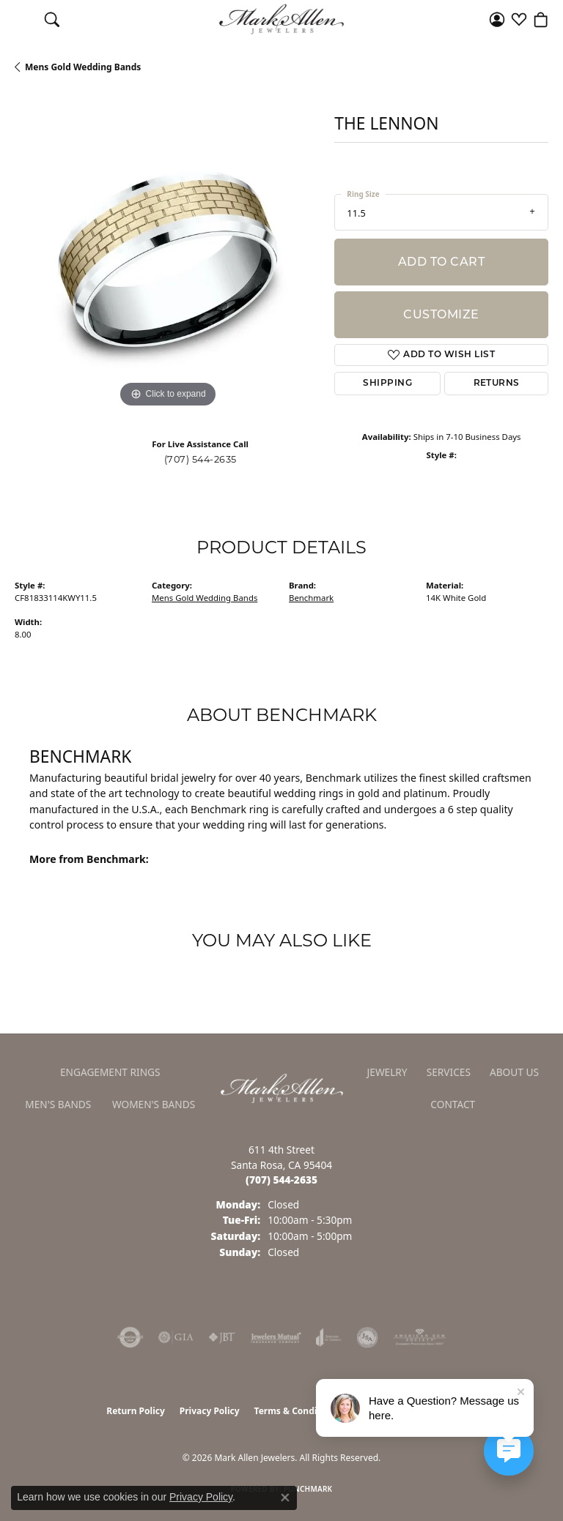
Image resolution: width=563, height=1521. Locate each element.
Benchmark (311, 597)
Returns (497, 383)
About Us (514, 1072)
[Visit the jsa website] (367, 1337)
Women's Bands (153, 1104)
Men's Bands (58, 1104)
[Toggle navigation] (22, 19)
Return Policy (135, 1411)
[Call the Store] (281, 1179)
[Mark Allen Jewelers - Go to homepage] (282, 1087)
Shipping (387, 383)
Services (449, 1072)
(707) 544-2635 (200, 459)
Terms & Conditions (296, 1411)
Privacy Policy (210, 1411)
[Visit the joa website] (329, 1337)
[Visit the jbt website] (222, 1337)
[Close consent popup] (285, 1497)
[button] (52, 19)
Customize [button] (441, 314)
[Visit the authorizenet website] (130, 1337)
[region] (167, 259)
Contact (452, 1104)
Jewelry (387, 1072)
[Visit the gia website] (176, 1337)
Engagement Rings (110, 1072)
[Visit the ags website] (420, 1337)
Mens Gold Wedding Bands (83, 67)
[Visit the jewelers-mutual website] (276, 1337)
